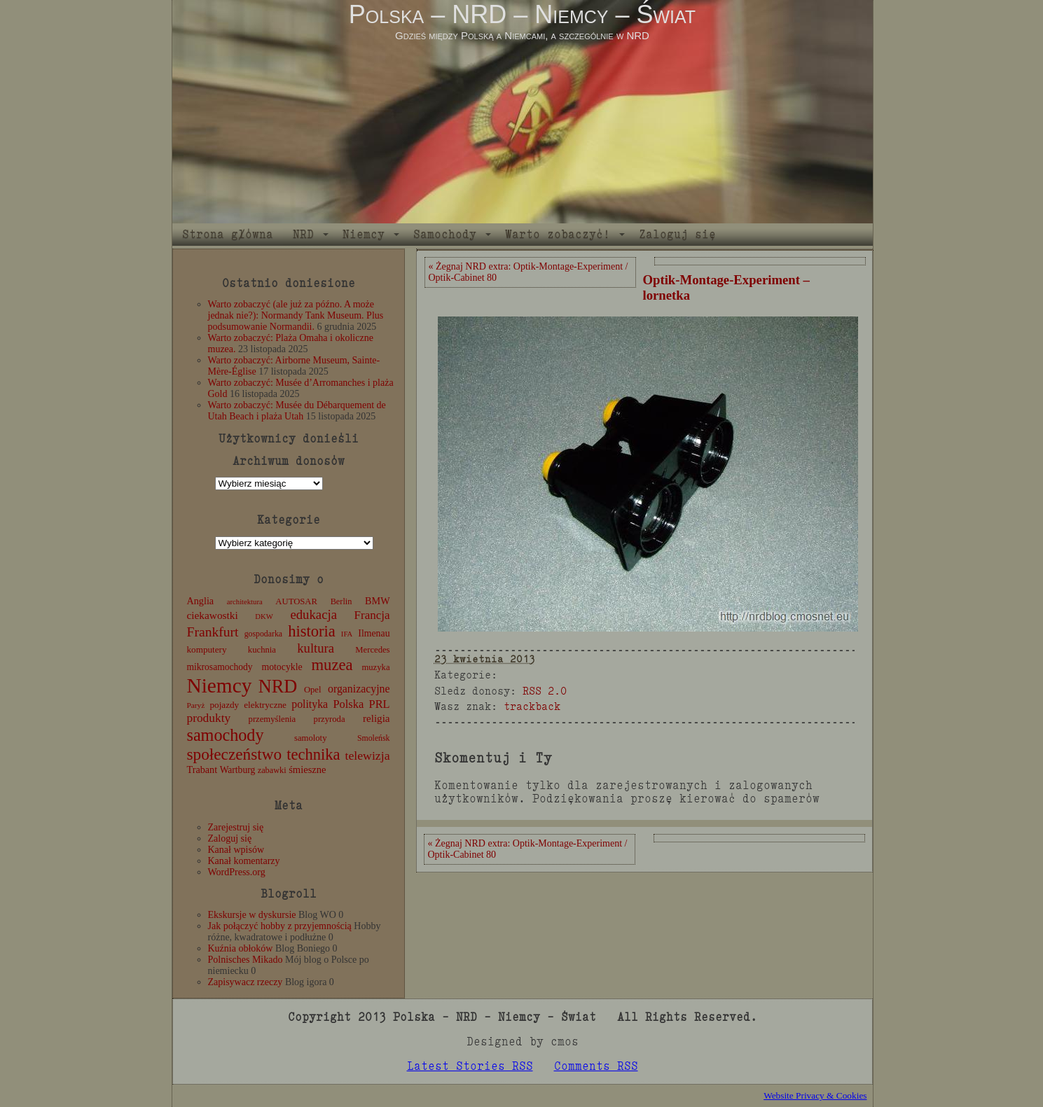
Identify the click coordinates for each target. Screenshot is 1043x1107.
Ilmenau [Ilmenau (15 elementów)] (373, 633)
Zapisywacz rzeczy (245, 982)
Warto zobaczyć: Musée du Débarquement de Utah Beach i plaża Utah (297, 411)
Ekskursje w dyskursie (252, 915)
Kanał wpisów (236, 849)
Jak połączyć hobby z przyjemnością (280, 926)
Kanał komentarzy (244, 861)
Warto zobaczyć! (557, 234)
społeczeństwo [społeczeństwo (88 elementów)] (234, 754)
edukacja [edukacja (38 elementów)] (313, 614)
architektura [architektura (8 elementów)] (245, 602)
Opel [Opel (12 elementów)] (313, 690)
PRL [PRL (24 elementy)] (379, 704)
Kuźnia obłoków (240, 948)
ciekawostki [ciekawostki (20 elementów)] (212, 615)
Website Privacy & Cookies (815, 1095)
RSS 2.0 (545, 691)
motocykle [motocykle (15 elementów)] (281, 667)
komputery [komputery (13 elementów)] (207, 649)
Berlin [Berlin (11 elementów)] (341, 601)
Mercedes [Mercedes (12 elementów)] (372, 650)
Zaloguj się (677, 234)
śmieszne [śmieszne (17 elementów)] (307, 769)
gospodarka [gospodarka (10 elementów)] (263, 634)
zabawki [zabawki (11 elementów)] (272, 770)
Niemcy (364, 234)
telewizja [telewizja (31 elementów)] (367, 756)
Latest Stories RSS (470, 1066)
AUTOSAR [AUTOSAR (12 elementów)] (296, 601)
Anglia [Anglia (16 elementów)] (200, 600)
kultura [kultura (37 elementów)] (315, 648)
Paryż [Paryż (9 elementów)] (196, 705)
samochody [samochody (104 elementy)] (225, 734)
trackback (532, 706)
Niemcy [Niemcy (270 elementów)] (219, 685)
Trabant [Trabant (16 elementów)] (202, 769)
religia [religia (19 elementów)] (376, 718)
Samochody (444, 234)
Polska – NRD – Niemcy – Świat (522, 14)
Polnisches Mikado (245, 959)
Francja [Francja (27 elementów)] (372, 615)
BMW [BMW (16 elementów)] (377, 600)
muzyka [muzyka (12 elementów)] (375, 667)
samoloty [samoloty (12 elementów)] (310, 738)
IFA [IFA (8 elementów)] (346, 634)
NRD (303, 234)
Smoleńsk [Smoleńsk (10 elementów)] (373, 738)
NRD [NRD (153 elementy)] (278, 686)
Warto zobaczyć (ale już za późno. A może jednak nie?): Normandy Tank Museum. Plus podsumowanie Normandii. (296, 315)
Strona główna (227, 234)
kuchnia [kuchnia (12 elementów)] (262, 650)
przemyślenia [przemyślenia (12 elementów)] (272, 719)
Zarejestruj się (236, 827)
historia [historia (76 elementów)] (312, 631)
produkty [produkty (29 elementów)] (209, 718)
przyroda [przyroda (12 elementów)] (329, 719)
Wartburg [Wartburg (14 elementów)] (238, 770)
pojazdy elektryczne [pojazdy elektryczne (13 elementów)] (247, 704)
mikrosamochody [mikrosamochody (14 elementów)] (220, 667)
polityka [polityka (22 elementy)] (309, 704)
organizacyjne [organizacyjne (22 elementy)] (358, 689)
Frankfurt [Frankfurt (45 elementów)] (213, 632)
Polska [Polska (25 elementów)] (348, 704)
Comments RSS (596, 1066)
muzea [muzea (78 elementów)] (332, 665)
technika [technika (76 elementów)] (313, 754)
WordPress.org (236, 872)
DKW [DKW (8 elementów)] (263, 616)
